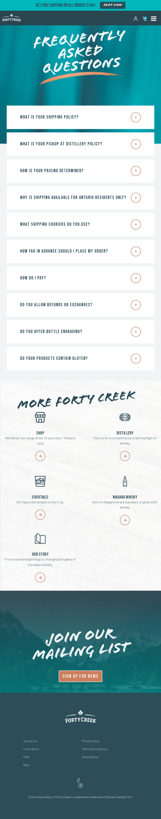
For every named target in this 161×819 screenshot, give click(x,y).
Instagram (80, 785)
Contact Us (30, 741)
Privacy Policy (91, 741)
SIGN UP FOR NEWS (80, 676)
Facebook (78, 780)
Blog (26, 765)
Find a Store (31, 749)
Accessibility (90, 757)
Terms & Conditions (95, 749)
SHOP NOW (112, 5)
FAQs (26, 757)
